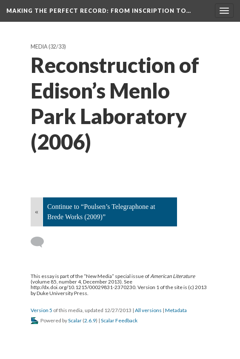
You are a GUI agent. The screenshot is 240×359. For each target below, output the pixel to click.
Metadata (176, 310)
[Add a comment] (41, 242)
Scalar (75, 320)
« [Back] (36, 211)
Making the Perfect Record (98, 10)
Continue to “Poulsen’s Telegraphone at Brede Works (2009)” (101, 211)
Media (39, 46)
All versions (148, 310)
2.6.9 (90, 320)
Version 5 (41, 310)
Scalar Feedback (119, 320)
